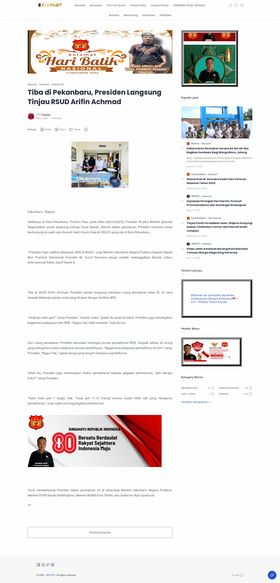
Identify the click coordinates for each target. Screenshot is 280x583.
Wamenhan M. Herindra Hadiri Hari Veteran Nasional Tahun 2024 (216, 181)
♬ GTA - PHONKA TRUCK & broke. (214, 300)
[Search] (236, 5)
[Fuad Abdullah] (198, 174)
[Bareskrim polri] (198, 388)
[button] (230, 5)
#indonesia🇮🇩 (227, 298)
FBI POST (50, 575)
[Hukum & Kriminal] (235, 388)
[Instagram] (43, 565)
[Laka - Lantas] (198, 393)
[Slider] (74, 52)
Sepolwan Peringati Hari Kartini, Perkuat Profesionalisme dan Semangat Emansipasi (216, 203)
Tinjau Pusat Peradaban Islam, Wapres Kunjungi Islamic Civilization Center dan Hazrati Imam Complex (219, 227)
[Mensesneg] (131, 15)
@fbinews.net (199, 295)
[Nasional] (114, 15)
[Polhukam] (165, 15)
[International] (214, 218)
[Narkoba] (207, 243)
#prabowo (228, 295)
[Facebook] (38, 565)
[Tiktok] (52, 565)
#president (214, 295)
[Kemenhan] (148, 15)
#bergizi (213, 298)
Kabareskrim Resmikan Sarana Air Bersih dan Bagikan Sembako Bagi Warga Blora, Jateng (218, 150)
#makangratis (199, 298)
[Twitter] (48, 565)
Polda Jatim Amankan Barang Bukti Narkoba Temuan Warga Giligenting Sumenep (217, 251)
